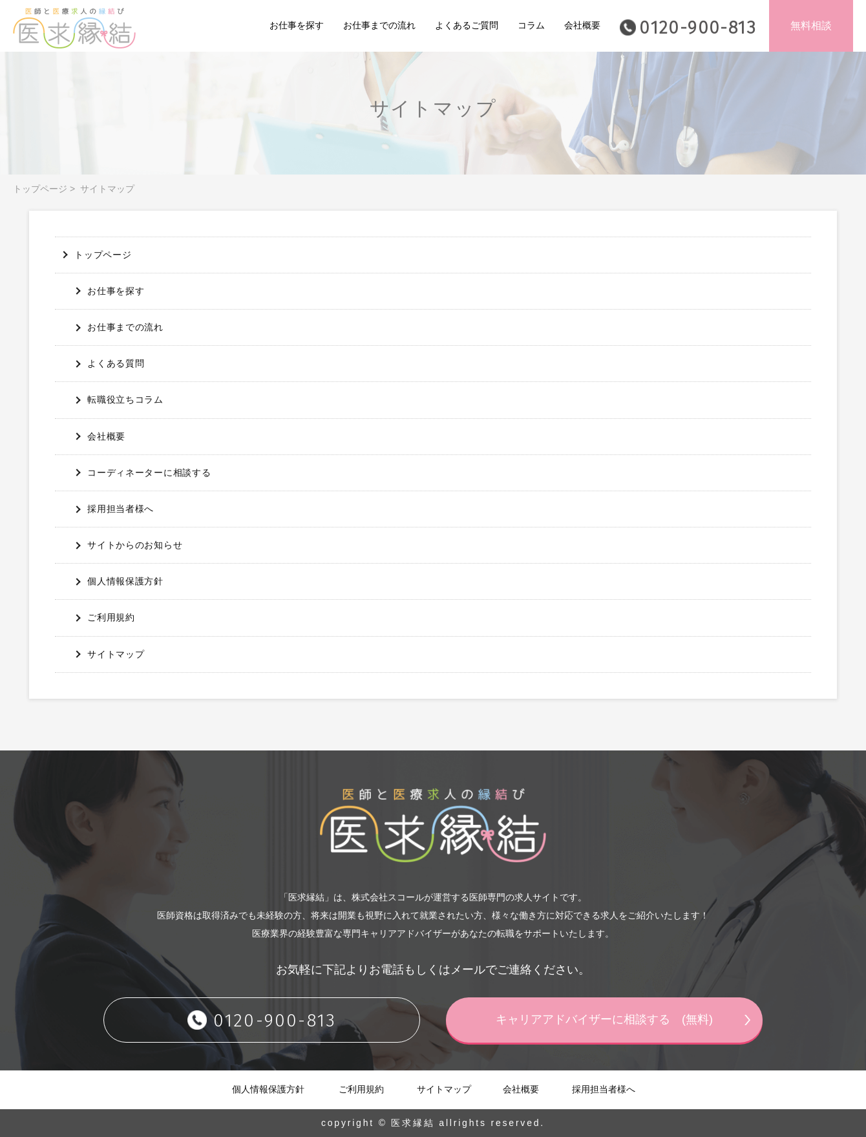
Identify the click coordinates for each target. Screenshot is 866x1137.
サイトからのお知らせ (134, 545)
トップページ (40, 189)
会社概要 (582, 25)
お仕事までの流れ (379, 25)
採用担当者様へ (120, 509)
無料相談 (811, 25)
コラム (531, 25)
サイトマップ (115, 654)
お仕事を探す (296, 25)
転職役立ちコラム (125, 399)
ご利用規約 (111, 617)
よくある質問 (115, 363)
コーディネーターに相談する (149, 472)
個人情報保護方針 (125, 581)
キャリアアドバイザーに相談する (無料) (604, 1019)
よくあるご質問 (466, 25)
